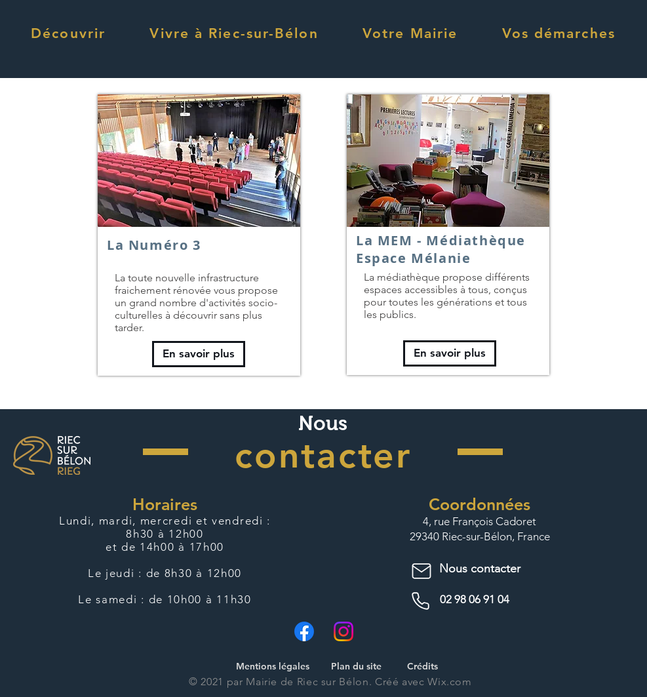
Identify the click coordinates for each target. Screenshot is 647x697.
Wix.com (449, 681)
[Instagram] (343, 631)
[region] (199, 235)
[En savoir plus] (198, 354)
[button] (68, 33)
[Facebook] (304, 631)
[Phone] (423, 601)
